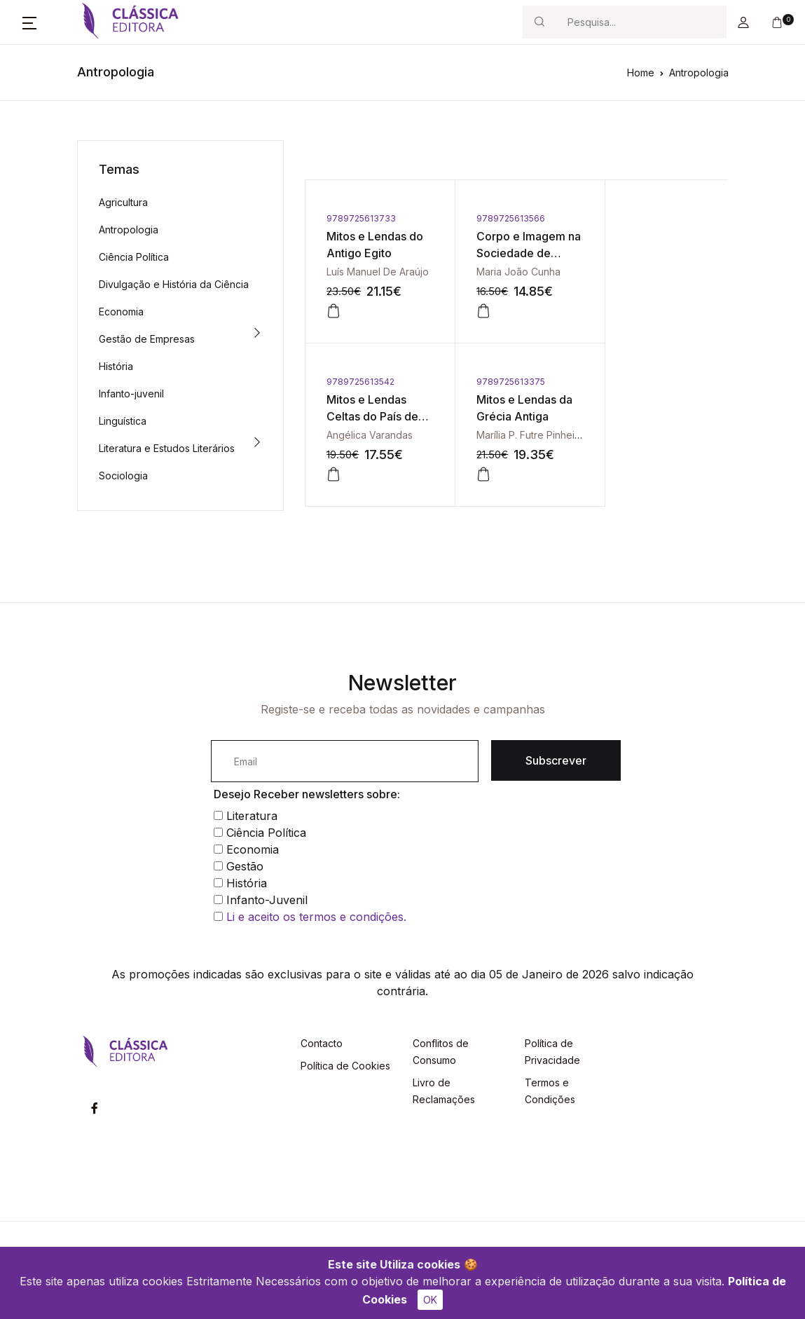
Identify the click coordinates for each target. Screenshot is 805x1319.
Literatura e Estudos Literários (167, 448)
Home (640, 72)
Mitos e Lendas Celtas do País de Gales (654, 253)
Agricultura (123, 202)
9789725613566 (501, 218)
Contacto (322, 1043)
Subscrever (555, 760)
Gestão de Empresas (147, 339)
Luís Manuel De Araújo (377, 272)
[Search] (641, 22)
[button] (29, 22)
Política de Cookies (345, 1066)
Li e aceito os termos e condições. (316, 917)
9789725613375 (360, 381)
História (116, 366)
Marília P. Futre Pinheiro (380, 435)
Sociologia (123, 475)
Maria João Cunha (509, 272)
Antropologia (699, 72)
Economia (121, 311)
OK (430, 1300)
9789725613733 (361, 218)
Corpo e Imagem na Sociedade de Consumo (512, 253)
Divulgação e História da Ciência (174, 284)
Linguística (122, 421)
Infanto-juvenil (131, 393)
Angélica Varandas (651, 272)
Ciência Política (134, 257)
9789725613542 (642, 218)
